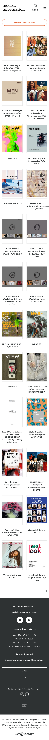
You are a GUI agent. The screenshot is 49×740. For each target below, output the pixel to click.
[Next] (44, 590)
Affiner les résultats (24, 22)
